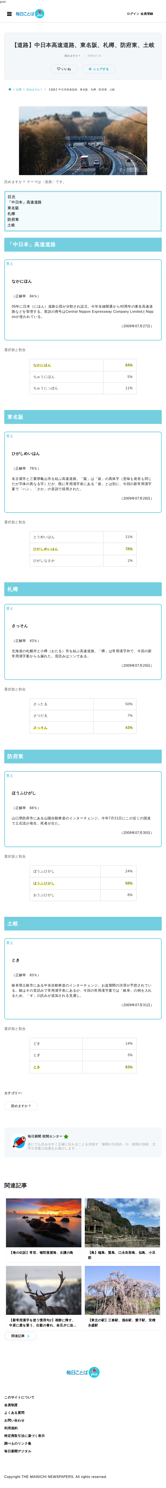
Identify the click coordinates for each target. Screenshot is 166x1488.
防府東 (13, 220)
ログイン (133, 13)
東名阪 (13, 208)
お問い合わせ (14, 1420)
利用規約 (11, 1428)
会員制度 (11, 1405)
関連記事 (18, 1336)
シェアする (99, 69)
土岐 (11, 225)
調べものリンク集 (17, 1443)
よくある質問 (14, 1412)
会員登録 (147, 13)
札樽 (11, 214)
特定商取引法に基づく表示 (24, 1436)
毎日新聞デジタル (17, 1451)
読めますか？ (73, 55)
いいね (65, 69)
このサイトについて (19, 1397)
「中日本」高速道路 (24, 202)
